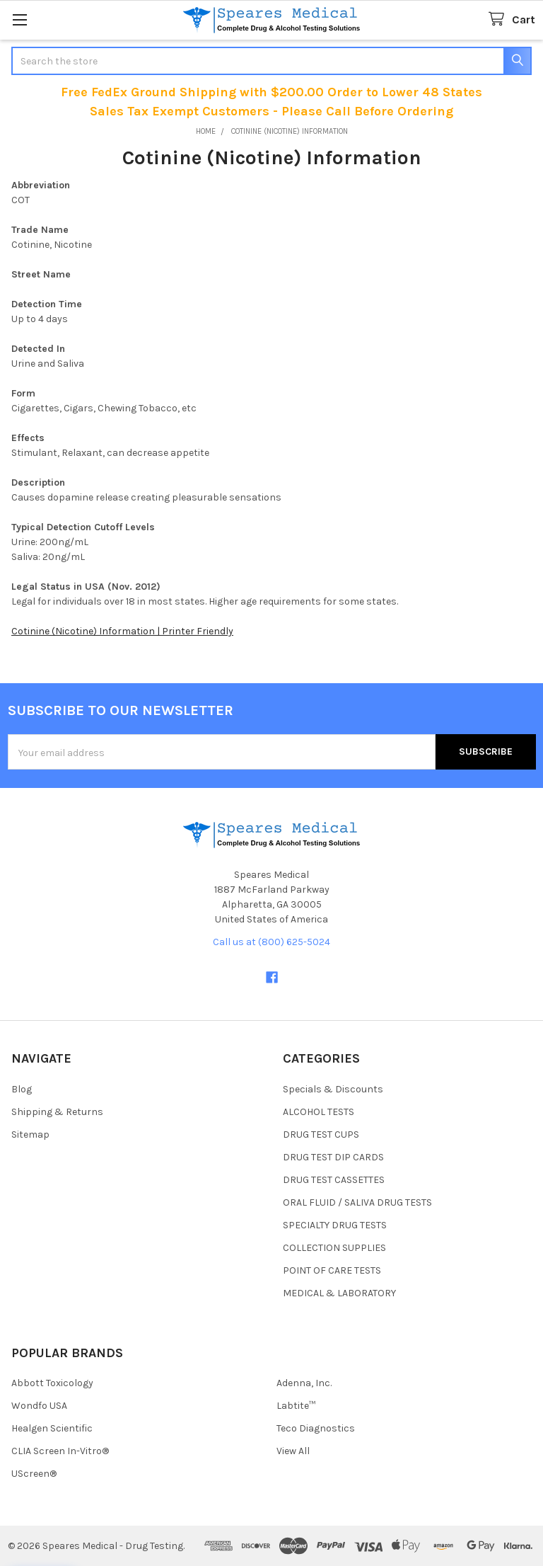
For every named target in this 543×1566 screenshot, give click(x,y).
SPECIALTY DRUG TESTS (335, 1225)
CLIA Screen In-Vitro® (60, 1451)
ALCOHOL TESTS (318, 1112)
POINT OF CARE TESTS (332, 1270)
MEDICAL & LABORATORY (339, 1293)
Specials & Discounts (333, 1089)
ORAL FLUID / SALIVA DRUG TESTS (357, 1202)
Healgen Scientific (52, 1428)
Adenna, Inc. (304, 1383)
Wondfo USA (39, 1406)
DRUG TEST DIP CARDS (333, 1157)
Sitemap (30, 1134)
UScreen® (34, 1474)
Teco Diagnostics (315, 1428)
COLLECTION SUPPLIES (334, 1248)
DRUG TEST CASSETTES (334, 1180)
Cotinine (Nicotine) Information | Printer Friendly (122, 631)
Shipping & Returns (57, 1112)
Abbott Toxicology (52, 1383)
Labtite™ (295, 1406)
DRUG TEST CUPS (321, 1134)
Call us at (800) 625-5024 (271, 942)
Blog (21, 1089)
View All (293, 1451)
